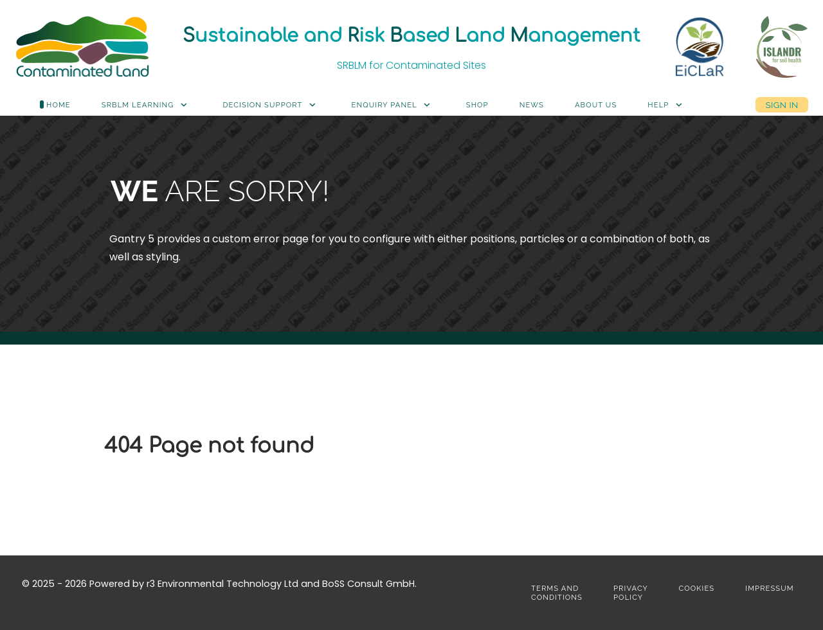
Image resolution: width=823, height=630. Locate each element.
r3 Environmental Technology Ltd (222, 583)
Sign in (781, 104)
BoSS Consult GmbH (368, 583)
